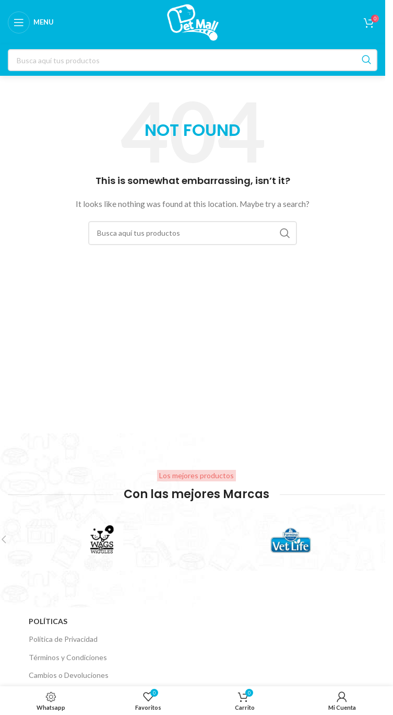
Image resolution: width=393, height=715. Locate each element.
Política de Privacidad (63, 639)
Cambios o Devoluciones (69, 675)
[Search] (192, 233)
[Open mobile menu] (31, 22)
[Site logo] (193, 21)
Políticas (48, 621)
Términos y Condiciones (68, 657)
